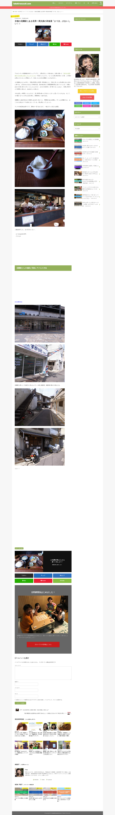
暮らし (54, 3)
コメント (18, 665)
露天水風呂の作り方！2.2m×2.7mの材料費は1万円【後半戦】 (85, 181)
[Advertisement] (43, 59)
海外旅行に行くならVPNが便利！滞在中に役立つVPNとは (86, 173)
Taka (26, 769)
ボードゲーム (69, 3)
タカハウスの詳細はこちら (43, 644)
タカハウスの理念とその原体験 (86, 141)
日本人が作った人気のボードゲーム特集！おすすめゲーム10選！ (86, 204)
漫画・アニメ (78, 3)
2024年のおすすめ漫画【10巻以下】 (86, 153)
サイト (16, 693)
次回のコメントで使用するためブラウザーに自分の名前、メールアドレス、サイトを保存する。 (39, 699)
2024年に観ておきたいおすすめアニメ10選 (86, 147)
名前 (16, 681)
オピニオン (61, 3)
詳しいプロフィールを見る (87, 91)
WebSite (36, 779)
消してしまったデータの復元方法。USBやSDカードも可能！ (86, 159)
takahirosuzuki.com (22, 3)
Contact (95, 105)
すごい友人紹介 (19, 548)
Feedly (78, 105)
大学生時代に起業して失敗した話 (86, 167)
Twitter (43, 779)
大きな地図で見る (18, 301)
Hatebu (87, 103)
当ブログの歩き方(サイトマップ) (58, 7)
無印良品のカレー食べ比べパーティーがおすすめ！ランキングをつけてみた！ (86, 196)
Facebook (49, 779)
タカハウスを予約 (87, 97)
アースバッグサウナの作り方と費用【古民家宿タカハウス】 (86, 188)
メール (17, 687)
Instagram (86, 105)
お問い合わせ (94, 3)
